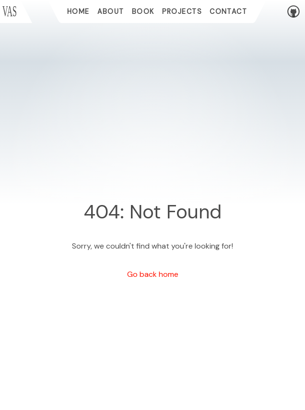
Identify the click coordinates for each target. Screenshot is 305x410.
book (143, 11)
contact (228, 11)
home (78, 11)
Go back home (152, 274)
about (110, 11)
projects (182, 11)
